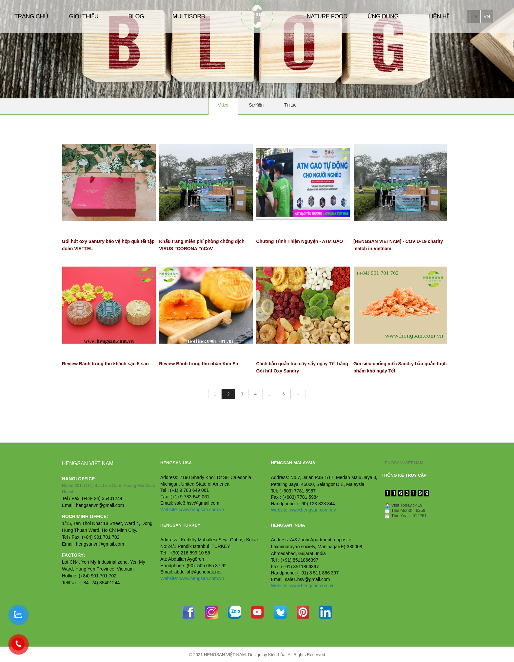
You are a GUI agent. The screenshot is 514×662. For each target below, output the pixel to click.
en (473, 16)
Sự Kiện (256, 105)
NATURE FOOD (327, 16)
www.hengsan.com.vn (201, 509)
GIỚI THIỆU (83, 16)
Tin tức (290, 105)
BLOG (136, 16)
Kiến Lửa (277, 654)
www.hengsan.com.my (313, 509)
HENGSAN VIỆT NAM (402, 462)
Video (223, 105)
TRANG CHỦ (31, 16)
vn (487, 16)
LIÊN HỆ (439, 16)
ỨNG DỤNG (383, 16)
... (269, 393)
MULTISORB (188, 16)
